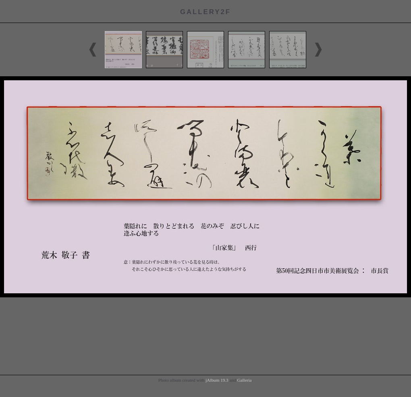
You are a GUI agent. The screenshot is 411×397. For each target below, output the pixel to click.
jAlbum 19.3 (217, 380)
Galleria (244, 380)
